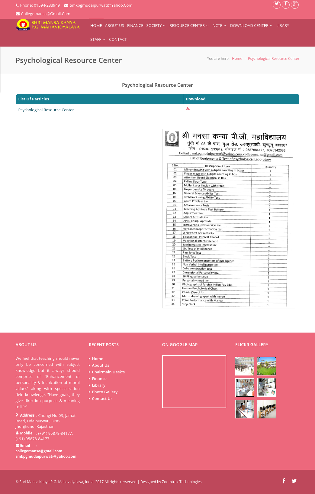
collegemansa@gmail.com (39, 450)
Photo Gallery (104, 392)
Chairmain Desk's (108, 372)
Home (96, 25)
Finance (135, 25)
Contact (118, 39)
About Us (114, 25)
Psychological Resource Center (273, 58)
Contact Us (102, 398)
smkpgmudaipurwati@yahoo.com (46, 456)
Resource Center (189, 25)
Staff (98, 39)
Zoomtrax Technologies (181, 481)
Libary (282, 25)
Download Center (251, 25)
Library (98, 385)
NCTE (220, 25)
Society (156, 25)
